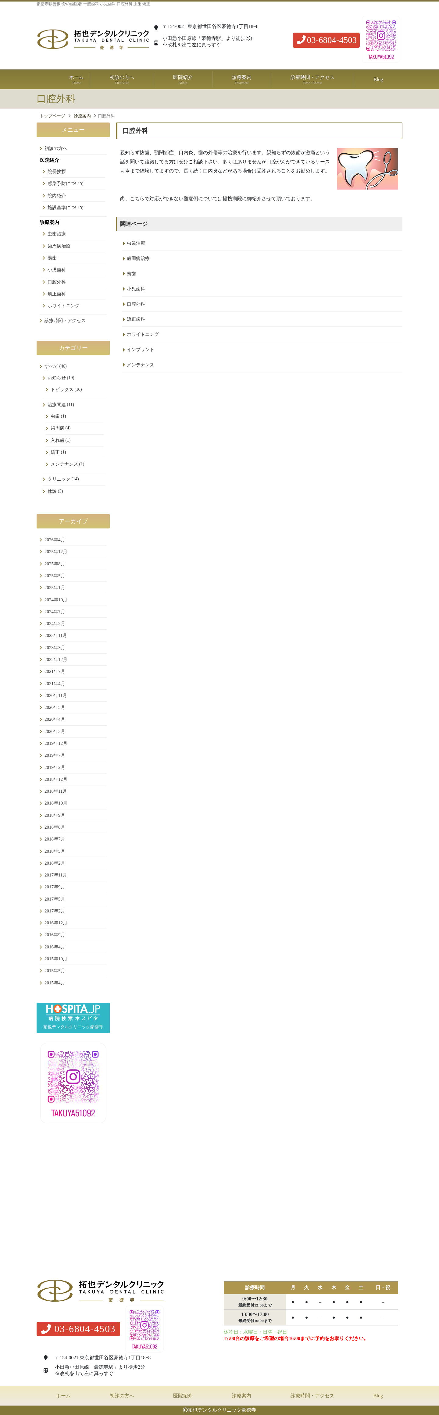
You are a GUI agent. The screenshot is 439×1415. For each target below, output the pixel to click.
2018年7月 (55, 839)
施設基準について (66, 207)
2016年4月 (55, 946)
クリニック (59, 479)
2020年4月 (55, 719)
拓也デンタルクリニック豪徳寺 (222, 1410)
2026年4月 (55, 539)
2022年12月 (56, 659)
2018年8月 (55, 827)
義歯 (52, 257)
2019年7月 (55, 755)
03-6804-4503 (326, 40)
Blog (378, 79)
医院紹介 (183, 1395)
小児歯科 (57, 269)
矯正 (55, 452)
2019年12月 (56, 743)
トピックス (62, 389)
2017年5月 (55, 899)
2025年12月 (56, 551)
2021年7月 (55, 671)
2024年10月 (56, 599)
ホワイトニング (64, 305)
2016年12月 (56, 922)
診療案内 (241, 1395)
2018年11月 (56, 791)
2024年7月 (55, 611)
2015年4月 (55, 982)
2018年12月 (56, 779)
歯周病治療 (59, 246)
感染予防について (66, 183)
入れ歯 (57, 440)
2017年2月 (55, 910)
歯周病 (57, 428)
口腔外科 (57, 281)
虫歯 (55, 416)
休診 (52, 491)
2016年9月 (55, 934)
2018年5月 (55, 851)
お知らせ (57, 377)
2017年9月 (55, 886)
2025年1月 (55, 587)
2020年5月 (55, 707)
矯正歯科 (57, 293)
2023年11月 (56, 635)
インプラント (140, 349)
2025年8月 (55, 563)
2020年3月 (55, 731)
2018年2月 (55, 863)
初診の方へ (121, 79)
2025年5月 (55, 575)
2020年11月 (56, 695)
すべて (51, 366)
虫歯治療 (57, 233)
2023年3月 (55, 647)
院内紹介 (57, 195)
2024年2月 (55, 623)
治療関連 (57, 404)
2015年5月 (55, 970)
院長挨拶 (57, 171)
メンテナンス (64, 464)
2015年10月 (56, 958)
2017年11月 (56, 875)
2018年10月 (56, 803)
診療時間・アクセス (312, 79)
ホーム (76, 79)
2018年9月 (55, 815)
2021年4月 (55, 683)
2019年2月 (55, 767)
